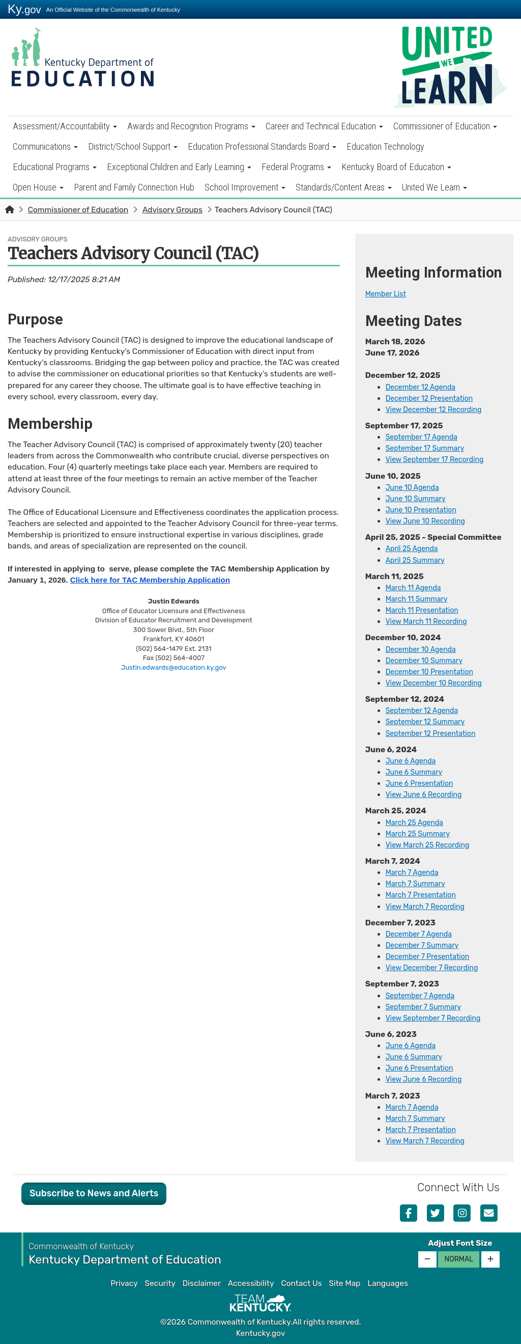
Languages (387, 1283)
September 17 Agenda (426, 437)
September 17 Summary (429, 448)
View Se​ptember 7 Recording (438, 1018)
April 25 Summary (418, 560)
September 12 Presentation (435, 733)
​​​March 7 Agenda (415, 1107)
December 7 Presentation (432, 956)
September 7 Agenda (424, 995)
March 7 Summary (419, 883)
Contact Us (301, 1283)
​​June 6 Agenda (413, 1045)
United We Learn (434, 187)
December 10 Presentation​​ (434, 671)
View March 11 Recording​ (431, 621)
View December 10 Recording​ (439, 683)
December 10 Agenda (425, 649)
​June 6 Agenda (413, 760)
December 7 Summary (426, 945)
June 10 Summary (419, 498)
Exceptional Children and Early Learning (179, 166)
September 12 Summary (429, 721)
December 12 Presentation (434, 398)
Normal (458, 1259)
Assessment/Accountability (65, 126)
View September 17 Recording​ (440, 459)
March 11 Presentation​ (426, 610)
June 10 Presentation (425, 509)
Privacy (123, 1283)
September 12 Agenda (426, 710)
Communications (45, 146)
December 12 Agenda (424, 387)
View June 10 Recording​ (430, 521)
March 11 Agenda (416, 587)
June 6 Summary (417, 772)
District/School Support (133, 146)
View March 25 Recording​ (432, 844)
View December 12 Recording (439, 409)
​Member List (388, 293)
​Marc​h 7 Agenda (415, 872)
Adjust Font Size (460, 1243)
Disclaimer (202, 1283)
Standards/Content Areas (344, 187)
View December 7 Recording (437, 967)
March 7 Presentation (425, 894)
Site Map (344, 1283)
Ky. (24, 9)
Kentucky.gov (260, 1333)
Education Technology (385, 146)
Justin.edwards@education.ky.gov (173, 667)
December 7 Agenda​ (422, 934)
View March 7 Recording (429, 906)
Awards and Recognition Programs (191, 126)
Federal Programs (296, 166)
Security (159, 1283)
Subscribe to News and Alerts (94, 1193)
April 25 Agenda (415, 548)
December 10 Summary (428, 660)
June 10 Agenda (415, 487)
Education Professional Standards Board (262, 146)
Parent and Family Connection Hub (134, 187)
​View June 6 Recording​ (428, 794)
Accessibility (251, 1283)
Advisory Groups (172, 209)
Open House (38, 187)
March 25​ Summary (421, 833)
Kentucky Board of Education (396, 166)
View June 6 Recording (428, 1079)
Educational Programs (55, 166)
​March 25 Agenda (417, 822)
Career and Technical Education (324, 126)
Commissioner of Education (445, 126)
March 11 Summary (420, 599)
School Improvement (245, 187)
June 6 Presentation (423, 783)
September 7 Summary (428, 1006)
